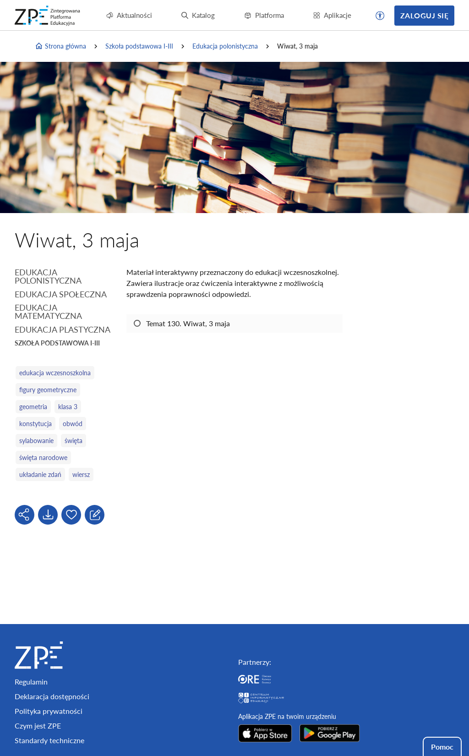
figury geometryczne (47, 390)
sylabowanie (36, 440)
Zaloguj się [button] (424, 15)
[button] (380, 15)
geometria (33, 407)
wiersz (81, 474)
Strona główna (60, 46)
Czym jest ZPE (38, 725)
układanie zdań (40, 474)
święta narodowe (43, 457)
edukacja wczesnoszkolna (55, 373)
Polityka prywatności (48, 711)
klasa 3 (67, 407)
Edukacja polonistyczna (225, 46)
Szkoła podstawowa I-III (139, 46)
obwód (72, 423)
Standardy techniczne (49, 740)
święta (73, 440)
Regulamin (31, 681)
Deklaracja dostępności (52, 696)
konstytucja (35, 423)
